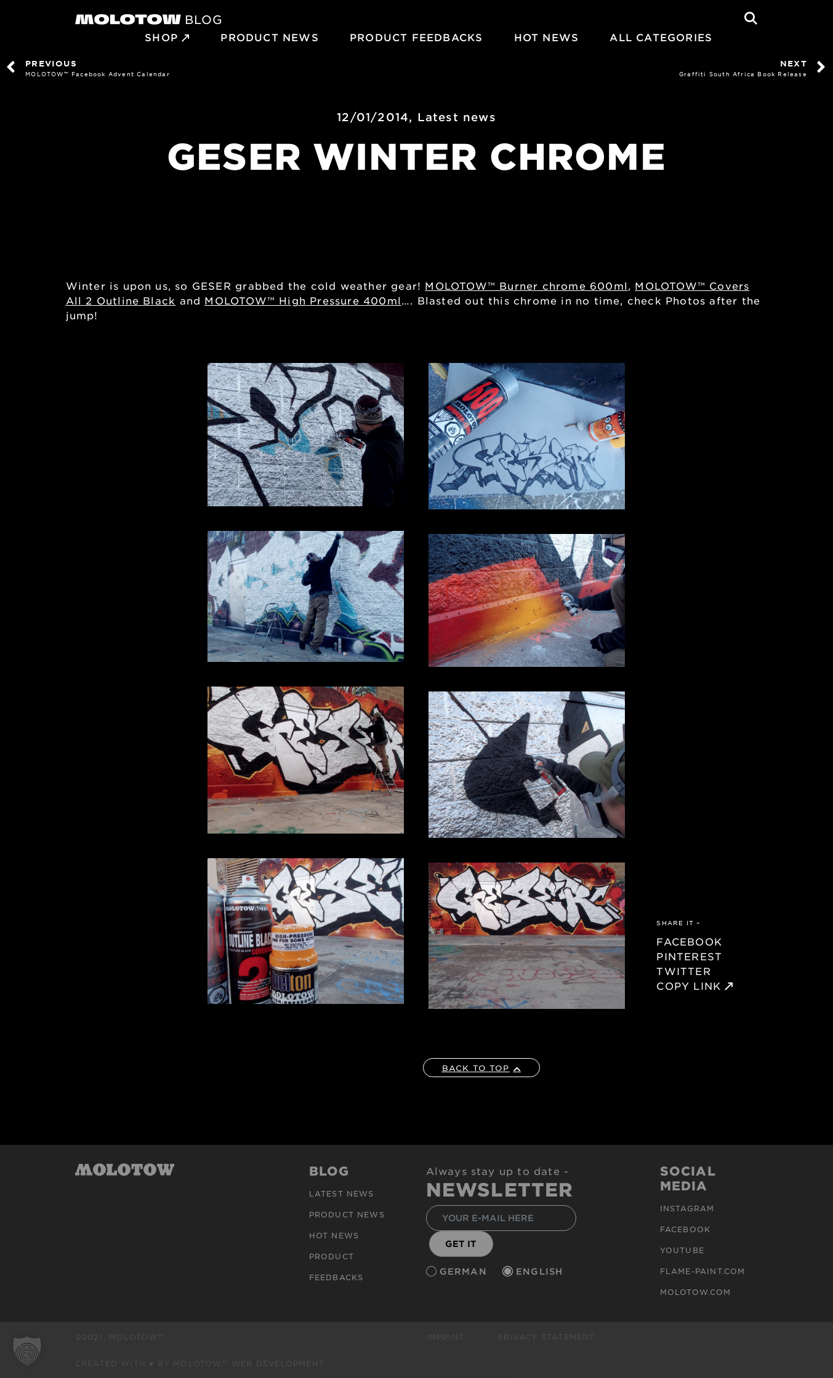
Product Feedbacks (416, 37)
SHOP (161, 37)
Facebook (685, 1229)
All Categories (661, 37)
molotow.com (695, 1292)
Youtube (682, 1250)
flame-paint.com (703, 1271)
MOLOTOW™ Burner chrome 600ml (526, 285)
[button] (27, 1351)
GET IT (461, 1243)
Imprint (445, 1337)
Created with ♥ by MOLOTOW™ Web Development (200, 1363)
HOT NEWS (546, 37)
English (541, 1271)
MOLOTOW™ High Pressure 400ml (302, 300)
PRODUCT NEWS (269, 37)
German (465, 1271)
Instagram (687, 1208)
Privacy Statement (546, 1337)
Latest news (456, 117)
